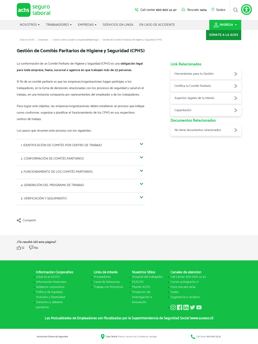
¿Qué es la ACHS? (48, 277)
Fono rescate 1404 (182, 287)
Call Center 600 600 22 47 (188, 277)
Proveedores (102, 277)
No (36, 248)
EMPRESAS (87, 25)
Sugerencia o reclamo (185, 297)
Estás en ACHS (27, 40)
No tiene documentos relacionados (205, 130)
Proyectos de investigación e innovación (142, 297)
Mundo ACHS (141, 287)
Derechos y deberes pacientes (49, 304)
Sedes (220, 10)
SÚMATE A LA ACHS (223, 35)
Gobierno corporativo (50, 287)
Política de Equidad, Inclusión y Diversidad (50, 294)
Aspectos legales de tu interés (205, 98)
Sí (23, 248)
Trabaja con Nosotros (108, 287)
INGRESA (225, 25)
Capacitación (205, 110)
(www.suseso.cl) (201, 318)
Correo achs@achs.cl (184, 282)
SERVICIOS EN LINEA (118, 25)
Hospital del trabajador (147, 277)
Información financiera (51, 282)
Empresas (43, 40)
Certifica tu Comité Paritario (205, 86)
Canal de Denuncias (107, 282)
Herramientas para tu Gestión (205, 74)
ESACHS (138, 282)
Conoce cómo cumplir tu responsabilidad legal (75, 40)
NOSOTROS (30, 25)
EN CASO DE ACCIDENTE (157, 25)
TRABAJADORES (59, 25)
